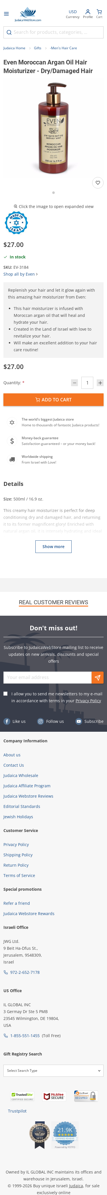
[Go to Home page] (28, 14)
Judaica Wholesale (20, 775)
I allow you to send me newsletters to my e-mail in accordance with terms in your (56, 697)
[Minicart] (99, 14)
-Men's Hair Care (63, 48)
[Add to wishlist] (98, 183)
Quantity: (14, 382)
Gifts (37, 48)
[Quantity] (87, 383)
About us (12, 755)
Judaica (76, 1185)
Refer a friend (16, 903)
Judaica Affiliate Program (27, 785)
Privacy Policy (88, 700)
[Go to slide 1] (53, 192)
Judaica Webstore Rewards (28, 913)
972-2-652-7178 (25, 972)
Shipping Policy (18, 855)
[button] (53, 128)
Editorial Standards (21, 806)
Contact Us (13, 765)
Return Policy (16, 865)
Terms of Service (19, 875)
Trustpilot (17, 1111)
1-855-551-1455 (25, 1035)
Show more (53, 546)
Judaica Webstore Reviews (28, 796)
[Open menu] (6, 14)
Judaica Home (14, 48)
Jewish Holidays (18, 816)
